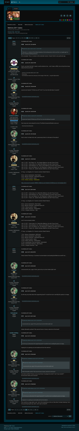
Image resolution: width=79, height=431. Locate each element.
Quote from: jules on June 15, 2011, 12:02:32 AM (32, 48)
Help (62, 427)
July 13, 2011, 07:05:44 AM (30, 354)
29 (36, 38)
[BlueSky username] (64, 15)
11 (22, 38)
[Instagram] (67, 15)
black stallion (15, 116)
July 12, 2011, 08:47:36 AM (30, 189)
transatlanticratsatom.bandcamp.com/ (30, 96)
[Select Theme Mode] (20, 2)
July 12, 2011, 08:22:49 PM (30, 252)
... (20, 38)
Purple (69, 20)
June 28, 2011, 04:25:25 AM (30, 111)
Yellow (67, 20)
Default (60, 20)
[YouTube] (70, 15)
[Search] (68, 2)
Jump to (49, 416)
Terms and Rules (67, 427)
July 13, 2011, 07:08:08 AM (30, 384)
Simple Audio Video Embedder (11, 429)
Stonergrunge (14, 67)
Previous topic (11, 31)
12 (24, 38)
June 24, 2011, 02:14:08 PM (30, 44)
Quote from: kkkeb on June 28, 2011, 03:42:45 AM (32, 115)
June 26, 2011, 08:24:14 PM (30, 62)
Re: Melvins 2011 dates (27, 41)
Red (62, 20)
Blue (65, 20)
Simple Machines (17, 427)
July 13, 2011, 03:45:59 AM (30, 291)
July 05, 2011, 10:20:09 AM (30, 159)
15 (32, 38)
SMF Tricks (12, 426)
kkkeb (14, 90)
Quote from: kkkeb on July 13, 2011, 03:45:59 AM (32, 340)
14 (29, 38)
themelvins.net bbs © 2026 (68, 425)
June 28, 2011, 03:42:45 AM (30, 86)
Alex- (14, 163)
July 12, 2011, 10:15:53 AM (30, 216)
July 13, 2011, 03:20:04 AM (30, 266)
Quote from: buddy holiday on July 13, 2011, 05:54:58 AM (34, 388)
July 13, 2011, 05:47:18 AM (30, 316)
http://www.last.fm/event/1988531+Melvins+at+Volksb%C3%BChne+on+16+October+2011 (43, 183)
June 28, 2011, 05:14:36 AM (30, 133)
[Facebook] (61, 15)
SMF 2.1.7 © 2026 (8, 427)
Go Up (9, 409)
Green (63, 20)
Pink (71, 20)
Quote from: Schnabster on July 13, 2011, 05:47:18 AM (33, 358)
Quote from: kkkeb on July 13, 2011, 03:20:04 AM (32, 320)
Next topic (17, 31)
